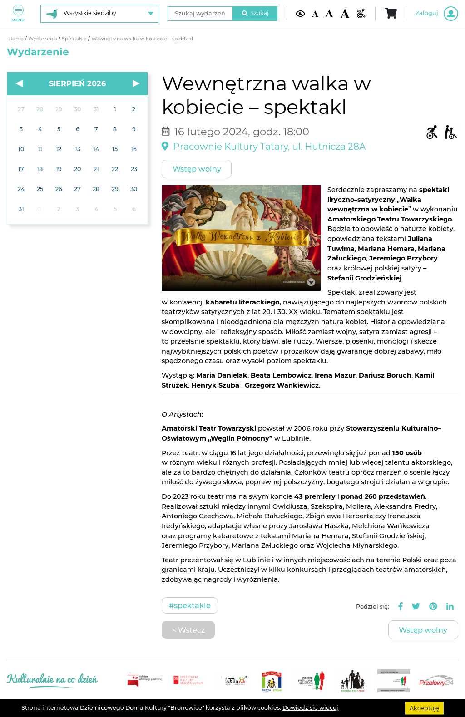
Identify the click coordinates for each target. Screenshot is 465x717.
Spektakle (75, 39)
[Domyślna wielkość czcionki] (315, 13)
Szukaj (255, 13)
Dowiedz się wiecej (310, 707)
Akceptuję (424, 707)
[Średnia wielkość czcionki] (329, 13)
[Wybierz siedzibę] (99, 14)
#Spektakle (190, 605)
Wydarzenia (43, 39)
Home (16, 39)
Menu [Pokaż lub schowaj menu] (18, 13)
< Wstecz (188, 629)
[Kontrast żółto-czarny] (300, 13)
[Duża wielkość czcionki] (345, 13)
